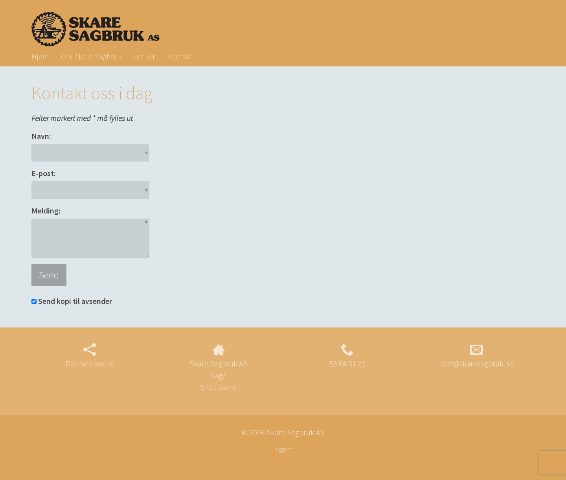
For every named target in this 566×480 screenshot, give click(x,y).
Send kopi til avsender (75, 301)
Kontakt (179, 56)
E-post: (43, 173)
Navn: (41, 136)
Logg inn (283, 449)
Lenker (144, 56)
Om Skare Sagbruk (91, 56)
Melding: (46, 210)
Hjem (40, 56)
